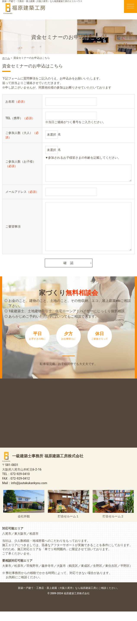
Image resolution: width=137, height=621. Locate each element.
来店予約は (68, 360)
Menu (130, 6)
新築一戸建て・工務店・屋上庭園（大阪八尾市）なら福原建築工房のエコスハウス (42, 1)
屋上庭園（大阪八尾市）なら (83, 597)
